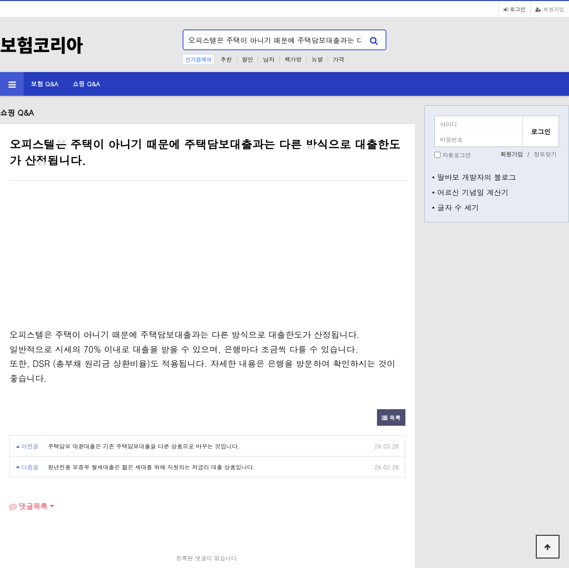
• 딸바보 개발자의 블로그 (474, 177)
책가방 (293, 59)
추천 (226, 59)
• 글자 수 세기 (455, 207)
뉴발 (317, 59)
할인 (247, 59)
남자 (269, 59)
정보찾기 (545, 154)
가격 (338, 59)
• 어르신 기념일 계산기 (470, 192)
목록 (391, 417)
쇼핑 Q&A (86, 83)
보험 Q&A (44, 83)
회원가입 (549, 9)
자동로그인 (456, 155)
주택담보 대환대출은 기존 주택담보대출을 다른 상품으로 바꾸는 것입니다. (144, 446)
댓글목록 (28, 506)
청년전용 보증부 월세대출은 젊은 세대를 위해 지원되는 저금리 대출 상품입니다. (151, 467)
